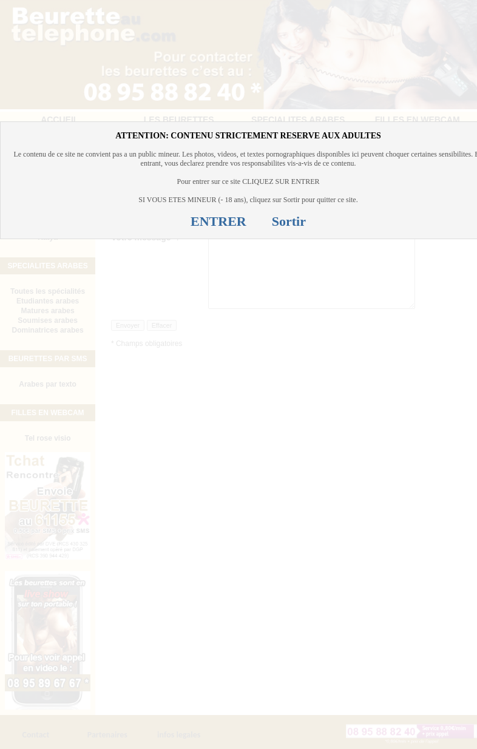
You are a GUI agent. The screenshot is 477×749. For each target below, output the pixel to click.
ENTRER (218, 221)
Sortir (289, 221)
